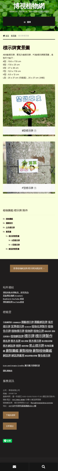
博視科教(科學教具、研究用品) (16, 292)
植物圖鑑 (9, 219)
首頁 (7, 36)
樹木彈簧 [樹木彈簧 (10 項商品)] (24, 341)
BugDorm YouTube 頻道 (13, 299)
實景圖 (13, 36)
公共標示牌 (10, 227)
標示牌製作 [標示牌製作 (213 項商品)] (44, 336)
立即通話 (9, 426)
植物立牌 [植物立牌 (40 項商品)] (38, 330)
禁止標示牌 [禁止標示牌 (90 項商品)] (36, 345)
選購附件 (9, 223)
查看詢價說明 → (29, 268)
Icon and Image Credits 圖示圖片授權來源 (21, 365)
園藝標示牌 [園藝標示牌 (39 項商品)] (27, 322)
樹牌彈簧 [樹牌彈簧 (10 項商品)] (25, 346)
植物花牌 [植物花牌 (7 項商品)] (47, 331)
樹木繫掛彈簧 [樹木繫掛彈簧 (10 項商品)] (47, 341)
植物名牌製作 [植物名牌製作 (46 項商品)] (39, 326)
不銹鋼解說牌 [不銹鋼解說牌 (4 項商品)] (16, 322)
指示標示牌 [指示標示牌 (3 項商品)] (28, 327)
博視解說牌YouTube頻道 (13, 302)
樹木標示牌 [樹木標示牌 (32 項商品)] (35, 340)
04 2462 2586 (18, 399)
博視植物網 (28, 6)
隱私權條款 (7, 371)
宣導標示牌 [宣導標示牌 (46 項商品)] (17, 326)
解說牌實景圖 (14, 249)
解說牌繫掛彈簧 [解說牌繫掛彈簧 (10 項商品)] (31, 356)
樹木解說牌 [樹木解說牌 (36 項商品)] (9, 345)
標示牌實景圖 (14, 236)
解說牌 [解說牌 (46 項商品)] (7, 355)
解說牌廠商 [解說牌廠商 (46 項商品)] (17, 355)
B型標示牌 (16, 240)
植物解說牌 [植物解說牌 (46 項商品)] (17, 336)
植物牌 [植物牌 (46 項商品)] (29, 330)
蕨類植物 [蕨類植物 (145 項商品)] (25, 351)
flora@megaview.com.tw (42, 403)
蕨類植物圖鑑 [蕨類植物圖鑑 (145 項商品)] (42, 351)
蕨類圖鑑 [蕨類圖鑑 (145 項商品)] (12, 351)
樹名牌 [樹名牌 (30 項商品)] (6, 340)
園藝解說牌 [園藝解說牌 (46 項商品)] (40, 322)
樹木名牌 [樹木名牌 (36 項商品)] (16, 340)
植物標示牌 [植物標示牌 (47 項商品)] (17, 330)
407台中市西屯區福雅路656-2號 (22, 406)
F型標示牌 (16, 245)
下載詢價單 (10, 415)
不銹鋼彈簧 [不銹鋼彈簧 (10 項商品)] (7, 322)
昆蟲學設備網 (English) (13, 296)
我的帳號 (14, 466)
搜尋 (43, 466)
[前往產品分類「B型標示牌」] (29, 110)
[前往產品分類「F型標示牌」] (29, 168)
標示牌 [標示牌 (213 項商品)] (29, 336)
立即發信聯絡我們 (52, 459)
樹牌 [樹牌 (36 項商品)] (18, 345)
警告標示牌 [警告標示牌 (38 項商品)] (44, 355)
